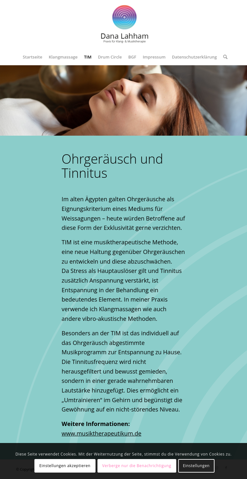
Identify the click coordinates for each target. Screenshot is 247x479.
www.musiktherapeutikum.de (102, 433)
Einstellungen (196, 465)
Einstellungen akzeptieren (64, 465)
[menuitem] (33, 57)
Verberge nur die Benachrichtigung (136, 465)
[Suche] (223, 57)
